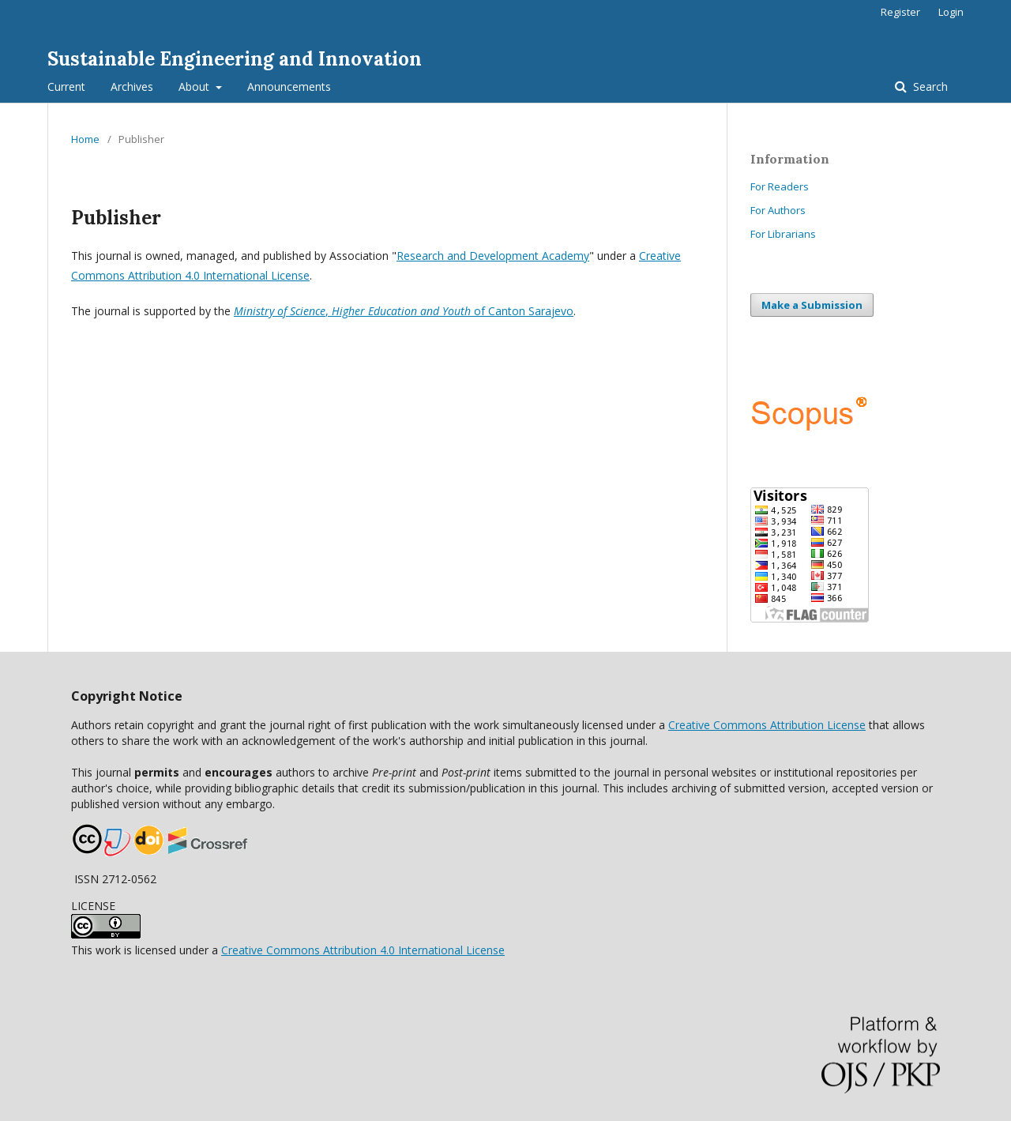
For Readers (779, 186)
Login (951, 12)
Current (66, 86)
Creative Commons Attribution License (767, 724)
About (195, 86)
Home (85, 139)
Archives (132, 86)
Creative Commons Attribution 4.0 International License (363, 949)
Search (929, 86)
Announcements (289, 86)
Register (900, 12)
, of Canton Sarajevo (403, 310)
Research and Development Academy (493, 255)
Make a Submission (812, 305)
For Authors (778, 210)
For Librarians (783, 234)
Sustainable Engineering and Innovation (234, 59)
